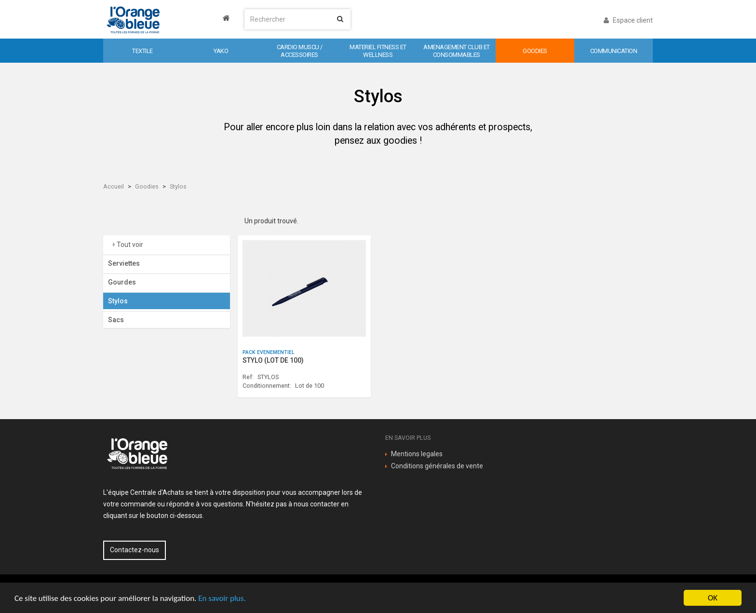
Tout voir (129, 244)
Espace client (628, 20)
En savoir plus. (221, 598)
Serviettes (124, 263)
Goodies (147, 186)
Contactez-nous (134, 550)
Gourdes (122, 282)
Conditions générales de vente (437, 466)
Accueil (113, 186)
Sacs (116, 320)
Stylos (178, 186)
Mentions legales (417, 454)
